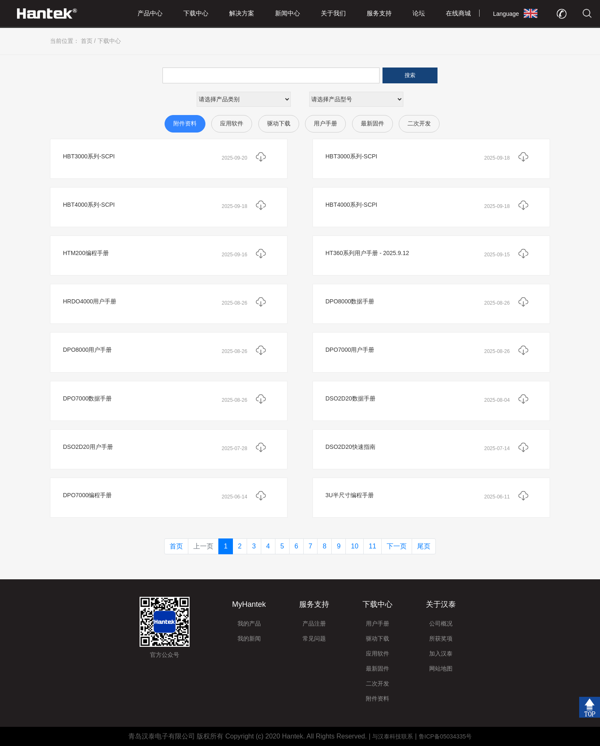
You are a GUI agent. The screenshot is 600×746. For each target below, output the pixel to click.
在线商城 (458, 13)
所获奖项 (440, 638)
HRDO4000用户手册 (89, 301)
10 (354, 546)
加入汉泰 (440, 653)
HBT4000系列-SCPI (89, 204)
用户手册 (325, 123)
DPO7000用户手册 (349, 349)
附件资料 (185, 123)
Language (506, 13)
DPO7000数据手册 (87, 398)
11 (372, 546)
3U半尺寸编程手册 (349, 495)
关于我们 (333, 13)
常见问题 (314, 638)
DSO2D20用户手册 (88, 446)
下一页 (397, 546)
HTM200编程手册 (86, 253)
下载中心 (195, 13)
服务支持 (379, 13)
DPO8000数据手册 (349, 301)
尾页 (423, 546)
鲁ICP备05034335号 (445, 736)
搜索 (410, 75)
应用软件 (231, 123)
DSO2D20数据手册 (350, 398)
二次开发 (419, 123)
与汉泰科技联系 (392, 736)
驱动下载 (278, 123)
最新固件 (372, 123)
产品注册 (314, 623)
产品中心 (150, 13)
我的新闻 (249, 638)
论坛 (418, 13)
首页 (86, 41)
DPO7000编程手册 (87, 495)
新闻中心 (287, 13)
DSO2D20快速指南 (350, 446)
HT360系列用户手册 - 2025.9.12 (367, 253)
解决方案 (241, 13)
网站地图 (440, 668)
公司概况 (440, 623)
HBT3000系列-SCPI (89, 156)
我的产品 (249, 623)
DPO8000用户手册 (87, 349)
